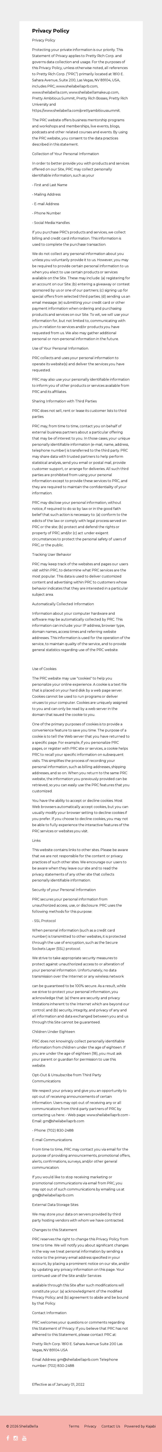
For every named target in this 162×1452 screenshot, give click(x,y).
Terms (74, 1426)
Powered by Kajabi (140, 1426)
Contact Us (110, 1426)
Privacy (90, 1426)
